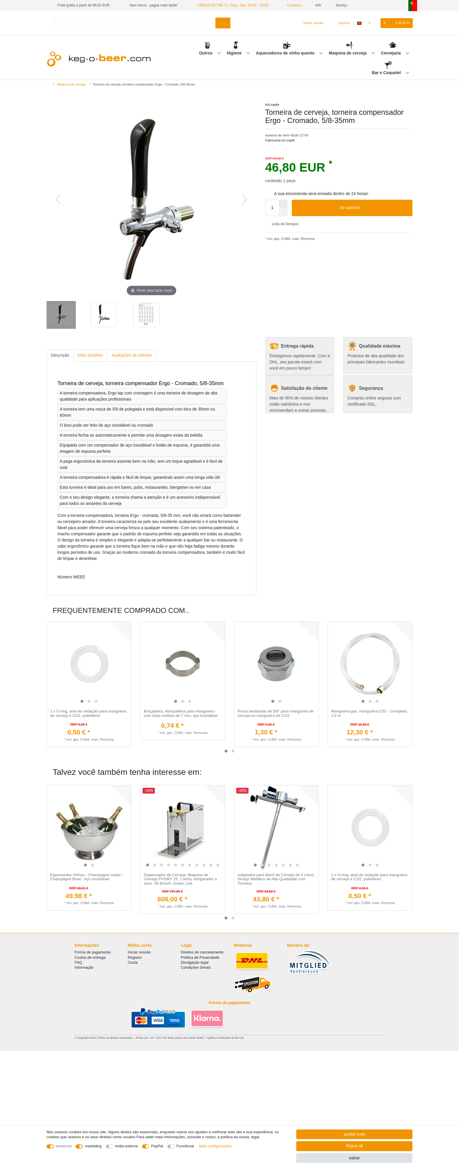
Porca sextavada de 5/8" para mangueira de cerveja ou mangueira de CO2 (275, 713)
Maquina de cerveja (348, 53)
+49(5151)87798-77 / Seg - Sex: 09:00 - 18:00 (232, 5)
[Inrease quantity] (283, 204)
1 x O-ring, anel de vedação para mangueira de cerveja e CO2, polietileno (88, 713)
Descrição (60, 355)
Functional (185, 1146)
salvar (354, 1158)
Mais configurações (215, 1146)
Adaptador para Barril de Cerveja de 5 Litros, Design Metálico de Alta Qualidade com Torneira (276, 879)
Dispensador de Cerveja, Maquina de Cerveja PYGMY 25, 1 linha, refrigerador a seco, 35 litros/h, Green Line (180, 879)
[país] (359, 23)
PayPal (157, 1146)
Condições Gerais (196, 967)
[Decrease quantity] (283, 212)
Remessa (307, 238)
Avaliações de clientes (132, 355)
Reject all (354, 1146)
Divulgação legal (195, 962)
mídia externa (126, 1146)
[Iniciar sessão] (311, 23)
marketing (93, 1146)
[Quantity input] (272, 208)
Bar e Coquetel (387, 72)
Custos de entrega (90, 957)
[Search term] (134, 23)
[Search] (222, 23)
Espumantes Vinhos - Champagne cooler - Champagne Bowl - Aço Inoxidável (86, 877)
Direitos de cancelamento (202, 952)
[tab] (60, 355)
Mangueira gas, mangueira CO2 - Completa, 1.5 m (369, 713)
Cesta (133, 962)
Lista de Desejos (283, 224)
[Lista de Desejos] (372, 23)
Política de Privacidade (200, 957)
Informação (84, 967)
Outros (206, 53)
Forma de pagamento (93, 952)
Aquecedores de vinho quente (286, 53)
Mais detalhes (90, 355)
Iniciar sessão (139, 952)
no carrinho (374, 208)
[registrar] (340, 23)
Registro (135, 957)
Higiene (235, 53)
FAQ (78, 962)
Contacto (292, 5)
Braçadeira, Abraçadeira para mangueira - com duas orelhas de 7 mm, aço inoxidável (180, 713)
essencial (64, 1146)
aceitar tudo (354, 1134)
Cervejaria (391, 53)
